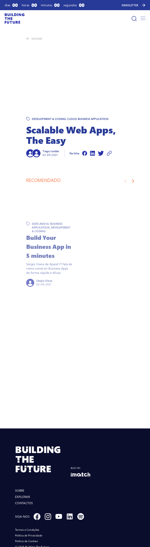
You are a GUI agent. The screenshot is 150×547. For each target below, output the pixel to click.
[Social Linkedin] (69, 489)
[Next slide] (133, 154)
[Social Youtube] (58, 489)
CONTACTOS (24, 476)
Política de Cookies (26, 514)
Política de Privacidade (28, 508)
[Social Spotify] (80, 489)
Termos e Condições (27, 503)
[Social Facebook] (36, 489)
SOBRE (19, 463)
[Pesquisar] (134, 18)
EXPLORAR (22, 470)
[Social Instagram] (47, 489)
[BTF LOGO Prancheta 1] (43, 432)
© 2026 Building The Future (32, 520)
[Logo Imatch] (80, 447)
